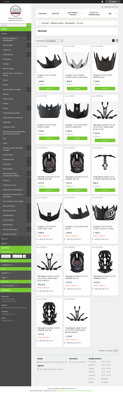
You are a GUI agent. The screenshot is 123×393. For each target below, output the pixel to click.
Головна (42, 14)
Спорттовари (8, 220)
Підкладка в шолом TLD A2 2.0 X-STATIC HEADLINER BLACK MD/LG (48, 278)
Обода (5, 103)
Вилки (5, 80)
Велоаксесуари (9, 206)
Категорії (45, 23)
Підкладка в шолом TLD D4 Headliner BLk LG (104, 277)
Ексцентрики (8, 155)
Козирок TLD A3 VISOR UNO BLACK (76, 227)
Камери (6, 64)
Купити (49, 88)
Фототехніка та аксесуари (13, 201)
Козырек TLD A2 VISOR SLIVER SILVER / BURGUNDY (76, 76)
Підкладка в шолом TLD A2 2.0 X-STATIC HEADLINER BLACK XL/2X (104, 127)
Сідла (5, 143)
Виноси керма (8, 68)
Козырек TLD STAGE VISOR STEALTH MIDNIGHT (76, 126)
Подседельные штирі (11, 113)
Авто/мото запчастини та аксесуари (13, 195)
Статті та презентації (94, 14)
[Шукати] (28, 25)
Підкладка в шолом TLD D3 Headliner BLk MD (48, 178)
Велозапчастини (9, 210)
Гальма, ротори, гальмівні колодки (13, 149)
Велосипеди (7, 45)
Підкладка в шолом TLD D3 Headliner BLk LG (76, 277)
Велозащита (70, 23)
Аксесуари (7, 164)
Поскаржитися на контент (65, 391)
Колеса (5, 94)
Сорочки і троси (9, 127)
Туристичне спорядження (13, 190)
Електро (6, 180)
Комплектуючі (8, 159)
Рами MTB (6, 122)
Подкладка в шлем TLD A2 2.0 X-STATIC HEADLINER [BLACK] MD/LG (76, 330)
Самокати (7, 50)
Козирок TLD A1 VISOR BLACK (46, 76)
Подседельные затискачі (12, 117)
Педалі (5, 108)
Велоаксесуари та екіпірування (10, 39)
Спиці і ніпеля (8, 99)
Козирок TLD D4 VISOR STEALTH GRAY (46, 126)
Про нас (4, 239)
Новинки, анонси (9, 185)
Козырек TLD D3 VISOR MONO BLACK (102, 76)
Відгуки (4, 243)
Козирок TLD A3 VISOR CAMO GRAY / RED (46, 227)
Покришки (7, 59)
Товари (4, 33)
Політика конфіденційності (84, 391)
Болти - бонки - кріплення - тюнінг (13, 74)
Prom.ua (72, 388)
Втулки (5, 85)
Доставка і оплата (73, 14)
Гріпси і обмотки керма (12, 89)
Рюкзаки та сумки (10, 234)
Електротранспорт (10, 229)
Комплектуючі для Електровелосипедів (11, 174)
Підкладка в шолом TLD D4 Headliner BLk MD (48, 329)
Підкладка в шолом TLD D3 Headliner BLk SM (76, 178)
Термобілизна (8, 215)
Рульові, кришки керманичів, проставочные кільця (14, 133)
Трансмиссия (8, 54)
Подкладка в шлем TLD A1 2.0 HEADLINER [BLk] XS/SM (104, 178)
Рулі (4, 138)
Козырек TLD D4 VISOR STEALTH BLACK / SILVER (103, 227)
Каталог (55, 14)
